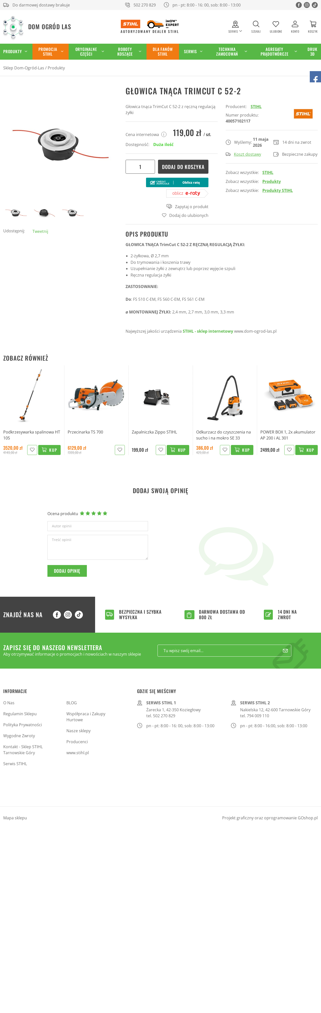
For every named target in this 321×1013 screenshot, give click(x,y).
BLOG (71, 703)
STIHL (256, 106)
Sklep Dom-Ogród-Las (23, 68)
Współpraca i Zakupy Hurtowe (85, 717)
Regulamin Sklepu (20, 714)
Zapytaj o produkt (187, 206)
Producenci (77, 741)
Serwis (190, 51)
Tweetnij (40, 231)
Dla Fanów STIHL (162, 51)
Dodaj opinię (67, 571)
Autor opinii (62, 526)
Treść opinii (61, 540)
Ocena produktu (62, 513)
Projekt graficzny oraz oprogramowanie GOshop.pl (270, 818)
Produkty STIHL (277, 190)
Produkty (56, 68)
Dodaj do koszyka (183, 166)
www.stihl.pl (77, 752)
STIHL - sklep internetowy (208, 331)
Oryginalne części (86, 51)
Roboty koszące (125, 51)
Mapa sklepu (15, 818)
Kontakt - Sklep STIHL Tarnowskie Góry (23, 749)
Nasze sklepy (78, 730)
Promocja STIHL (47, 51)
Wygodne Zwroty (19, 735)
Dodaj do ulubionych (188, 215)
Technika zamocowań (227, 51)
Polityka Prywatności (22, 724)
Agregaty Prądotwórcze (275, 51)
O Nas (8, 703)
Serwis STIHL (15, 763)
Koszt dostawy (243, 154)
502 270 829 (145, 5)
